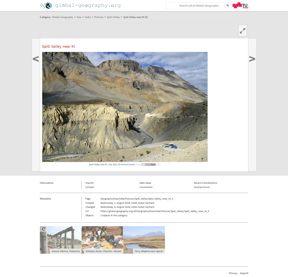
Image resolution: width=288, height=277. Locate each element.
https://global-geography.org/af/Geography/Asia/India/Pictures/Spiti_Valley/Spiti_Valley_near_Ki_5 (154, 211)
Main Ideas (145, 182)
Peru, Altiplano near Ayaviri (149, 251)
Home (80, 5)
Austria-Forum (202, 187)
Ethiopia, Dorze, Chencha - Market (103, 251)
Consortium (146, 187)
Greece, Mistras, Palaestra (66, 251)
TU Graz (240, 5)
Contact (89, 187)
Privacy (233, 273)
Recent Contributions (205, 182)
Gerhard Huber (127, 164)
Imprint (89, 182)
